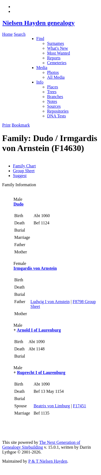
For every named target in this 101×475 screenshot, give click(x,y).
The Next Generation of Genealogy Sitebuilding (41, 444)
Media (41, 67)
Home (7, 34)
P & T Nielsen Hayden (47, 461)
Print (6, 125)
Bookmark (21, 125)
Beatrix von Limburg (52, 406)
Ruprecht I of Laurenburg (41, 372)
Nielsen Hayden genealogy (38, 22)
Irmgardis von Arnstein (35, 268)
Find (40, 38)
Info (40, 82)
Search (20, 34)
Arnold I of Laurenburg (39, 330)
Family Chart (24, 166)
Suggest (20, 175)
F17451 (79, 406)
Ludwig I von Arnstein (49, 301)
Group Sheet (23, 170)
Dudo (18, 204)
